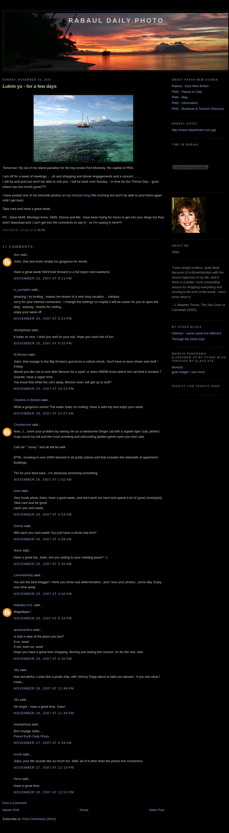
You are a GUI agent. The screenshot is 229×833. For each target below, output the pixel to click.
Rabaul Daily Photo (116, 20)
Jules (175, 252)
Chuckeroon (22, 424)
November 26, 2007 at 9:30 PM (43, 659)
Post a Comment (14, 803)
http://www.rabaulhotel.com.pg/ (194, 130)
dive (17, 255)
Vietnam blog (81, 195)
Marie (18, 550)
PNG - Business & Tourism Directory (198, 109)
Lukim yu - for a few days (29, 86)
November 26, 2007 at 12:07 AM (44, 413)
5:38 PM (39, 230)
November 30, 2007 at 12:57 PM (44, 792)
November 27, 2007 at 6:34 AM (43, 743)
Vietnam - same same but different (196, 333)
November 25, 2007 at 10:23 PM (44, 389)
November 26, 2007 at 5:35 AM (43, 564)
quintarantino (23, 630)
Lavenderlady (23, 575)
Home (84, 810)
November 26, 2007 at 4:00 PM (43, 594)
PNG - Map (180, 97)
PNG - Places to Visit (187, 92)
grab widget (180, 372)
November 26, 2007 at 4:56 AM (43, 539)
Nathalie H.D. (23, 605)
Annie (18, 754)
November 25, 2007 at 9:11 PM (43, 278)
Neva (17, 779)
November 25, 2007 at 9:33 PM (43, 343)
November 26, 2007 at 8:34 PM (43, 618)
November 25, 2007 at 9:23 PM (43, 318)
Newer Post (10, 810)
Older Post (156, 810)
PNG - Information (185, 103)
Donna (18, 526)
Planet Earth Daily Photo (31, 736)
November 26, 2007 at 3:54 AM (43, 514)
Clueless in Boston (27, 400)
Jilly (16, 670)
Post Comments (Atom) (39, 819)
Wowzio (177, 367)
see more (198, 372)
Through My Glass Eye (188, 339)
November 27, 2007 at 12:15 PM (44, 767)
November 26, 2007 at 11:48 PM (44, 688)
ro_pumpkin (22, 289)
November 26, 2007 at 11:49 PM (44, 713)
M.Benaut (21, 354)
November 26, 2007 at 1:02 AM (43, 479)
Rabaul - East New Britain (190, 86)
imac (17, 491)
